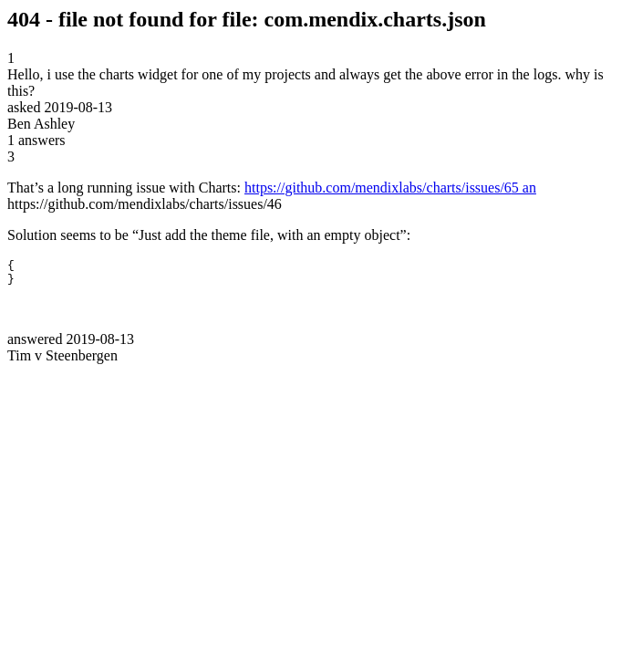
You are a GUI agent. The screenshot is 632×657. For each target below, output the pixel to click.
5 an (524, 187)
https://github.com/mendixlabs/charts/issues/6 (378, 187)
